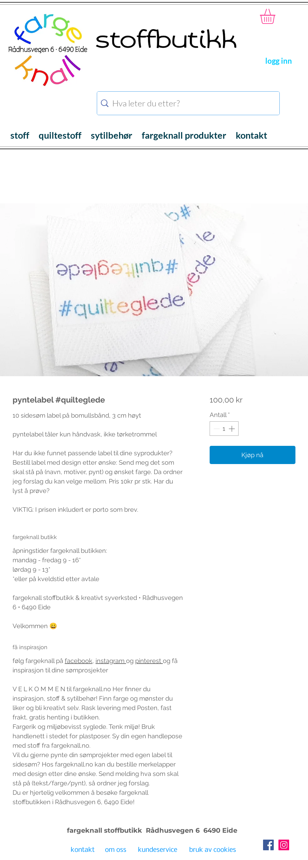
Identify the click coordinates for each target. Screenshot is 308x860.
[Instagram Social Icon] (283, 845)
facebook (78, 661)
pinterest (149, 661)
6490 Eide (219, 830)
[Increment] (232, 428)
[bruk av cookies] (212, 850)
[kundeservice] (157, 850)
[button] (276, 16)
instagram (111, 661)
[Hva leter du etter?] (189, 103)
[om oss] (115, 850)
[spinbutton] (224, 428)
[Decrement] (216, 428)
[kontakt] (82, 850)
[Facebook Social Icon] (268, 845)
